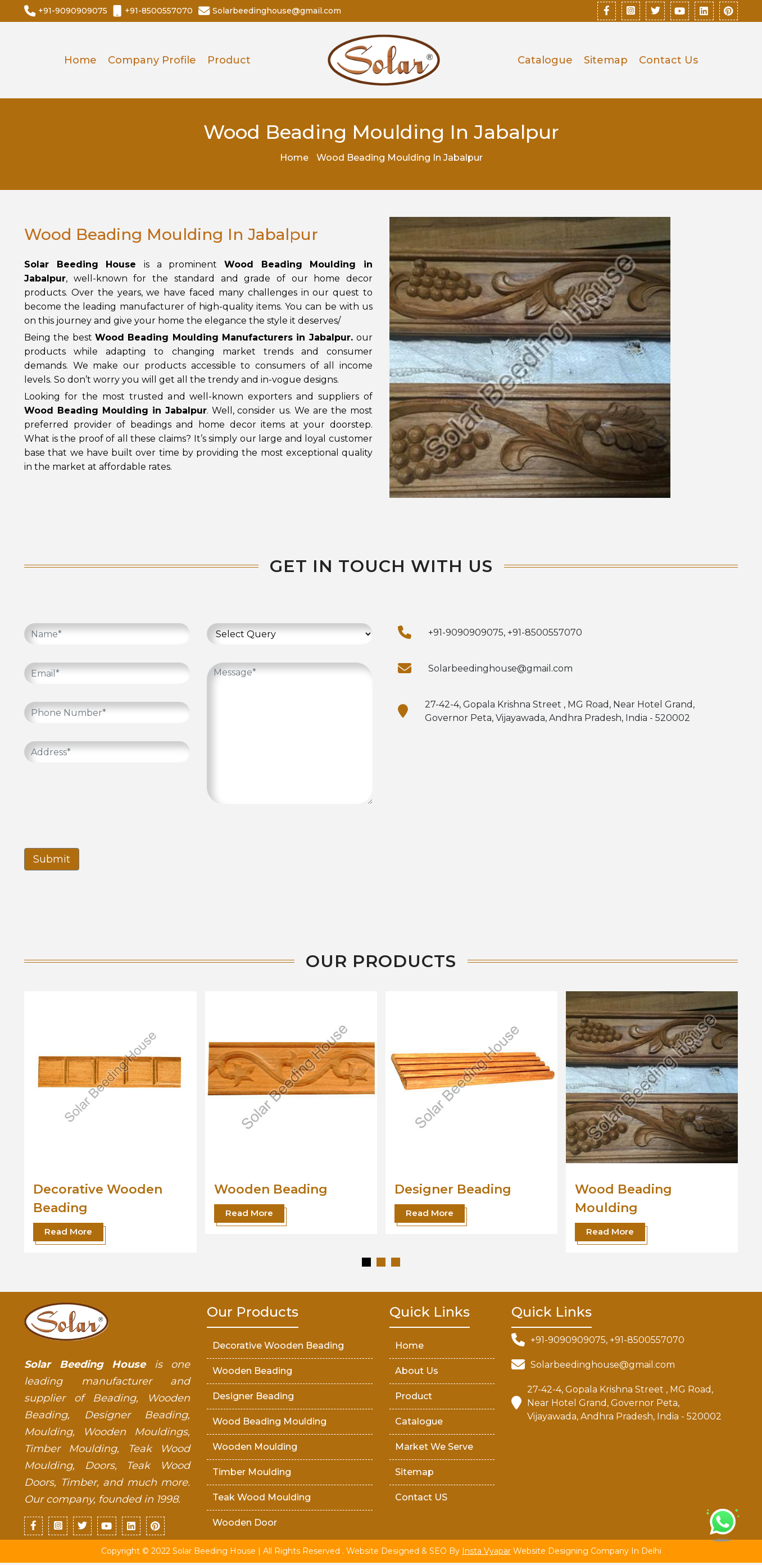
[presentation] (109, 803)
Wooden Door (244, 1523)
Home (80, 61)
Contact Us (668, 61)
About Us (416, 1372)
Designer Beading (452, 1190)
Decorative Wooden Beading (278, 1346)
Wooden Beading (271, 1190)
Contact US (421, 1498)
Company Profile (152, 61)
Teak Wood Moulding (261, 1498)
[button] (366, 1263)
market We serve (434, 1447)
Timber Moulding (251, 1473)
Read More (68, 1232)
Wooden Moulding (254, 1447)
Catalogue (545, 61)
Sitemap (606, 61)
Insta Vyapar (486, 1553)
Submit (51, 860)
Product (229, 61)
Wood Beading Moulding (269, 1422)
